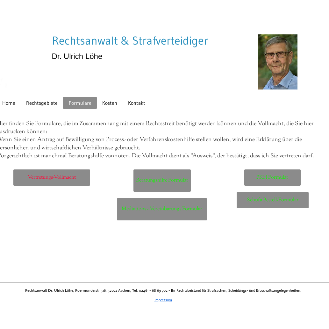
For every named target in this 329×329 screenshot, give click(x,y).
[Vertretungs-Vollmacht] (51, 177)
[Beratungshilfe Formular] (162, 180)
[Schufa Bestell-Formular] (273, 200)
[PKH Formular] (272, 177)
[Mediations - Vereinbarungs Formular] (162, 209)
